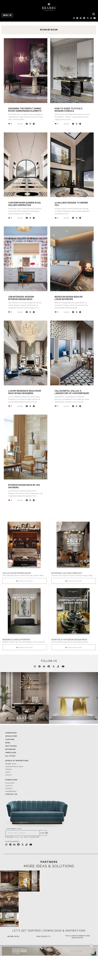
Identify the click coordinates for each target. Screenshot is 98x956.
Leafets (8, 786)
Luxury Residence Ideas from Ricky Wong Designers (24, 392)
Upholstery (11, 736)
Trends (8, 770)
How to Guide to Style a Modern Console (68, 109)
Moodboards (10, 791)
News (7, 772)
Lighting (9, 740)
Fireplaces (10, 753)
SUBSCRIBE (43, 833)
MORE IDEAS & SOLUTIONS (49, 866)
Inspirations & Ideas (14, 767)
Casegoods (11, 733)
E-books (8, 789)
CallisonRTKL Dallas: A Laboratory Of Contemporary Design (72, 393)
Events (8, 775)
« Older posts (9, 513)
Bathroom (10, 749)
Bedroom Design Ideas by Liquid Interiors (69, 298)
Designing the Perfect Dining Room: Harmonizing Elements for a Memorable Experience (24, 111)
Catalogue (10, 783)
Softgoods (11, 746)
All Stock (10, 756)
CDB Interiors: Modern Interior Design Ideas (21, 298)
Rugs (7, 743)
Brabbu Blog (10, 764)
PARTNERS (49, 862)
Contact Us (11, 794)
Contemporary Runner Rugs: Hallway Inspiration (24, 204)
